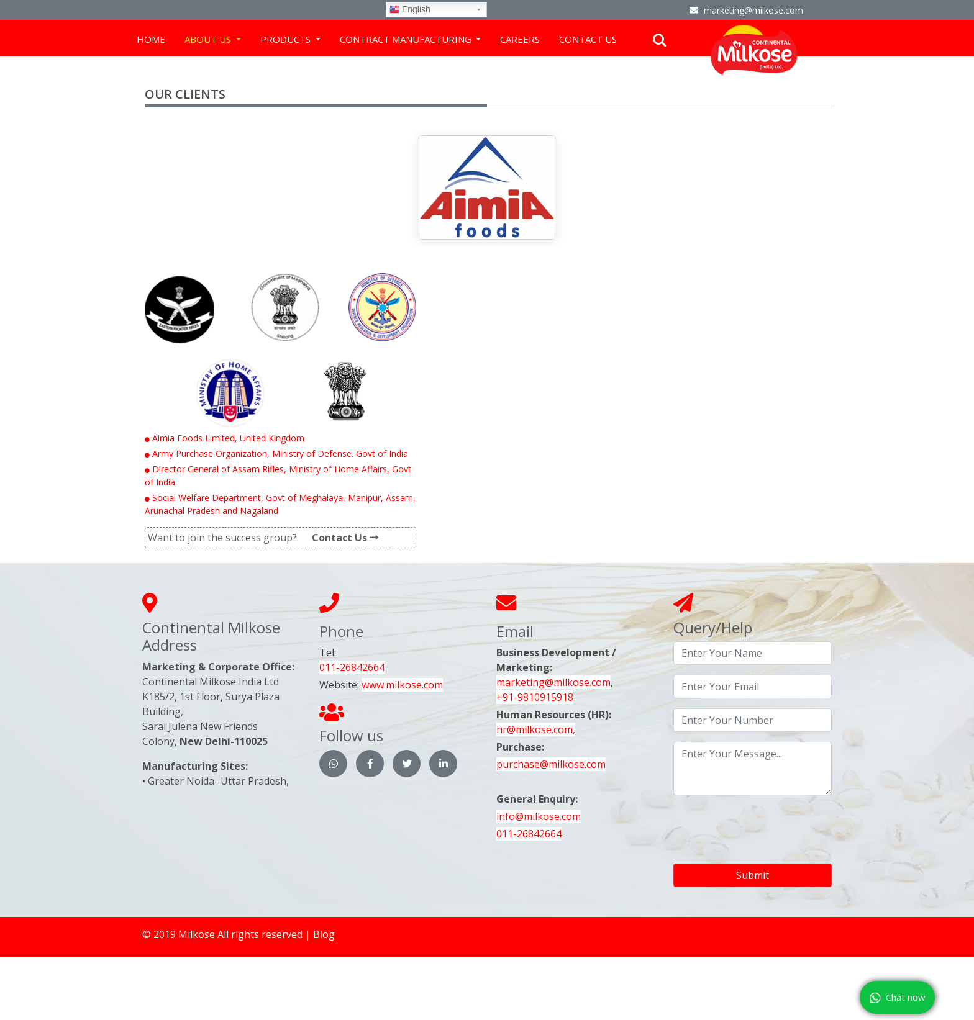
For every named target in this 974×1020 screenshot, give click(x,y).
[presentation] (767, 829)
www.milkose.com (402, 685)
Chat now (898, 997)
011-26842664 (352, 667)
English (409, 9)
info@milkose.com (538, 816)
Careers (520, 39)
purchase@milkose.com (551, 764)
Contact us (588, 39)
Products (286, 39)
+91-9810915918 (534, 697)
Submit (752, 875)
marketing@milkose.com (553, 682)
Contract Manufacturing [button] (407, 39)
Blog (324, 934)
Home (151, 39)
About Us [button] (209, 39)
